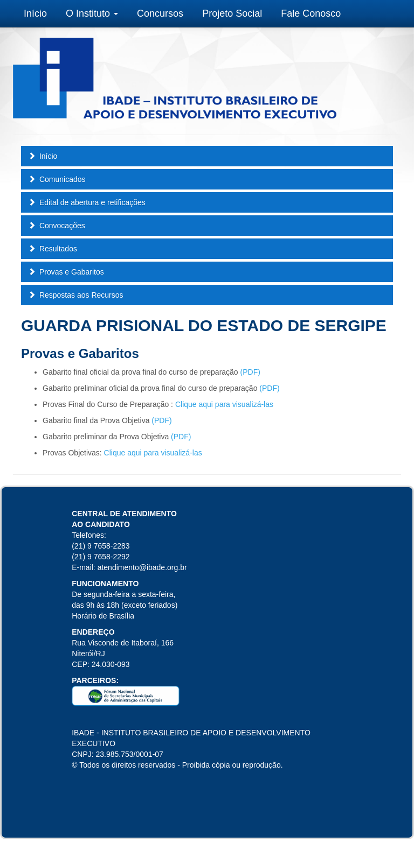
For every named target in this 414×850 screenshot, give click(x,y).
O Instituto (92, 13)
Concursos (160, 13)
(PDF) (250, 372)
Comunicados (57, 179)
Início (35, 13)
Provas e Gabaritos (66, 272)
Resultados (52, 248)
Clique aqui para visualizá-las (224, 404)
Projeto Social (232, 13)
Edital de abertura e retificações (87, 202)
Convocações (56, 225)
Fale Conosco (311, 13)
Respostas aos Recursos (75, 295)
